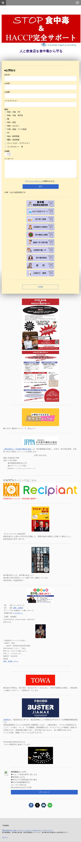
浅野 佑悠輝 (18, 608)
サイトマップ (48, 830)
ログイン (5, 837)
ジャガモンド (18, 613)
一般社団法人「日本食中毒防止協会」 (18, 449)
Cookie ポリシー (38, 830)
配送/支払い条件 (11, 830)
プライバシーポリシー (33, 181)
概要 (3, 830)
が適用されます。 (40, 181)
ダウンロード (44, 792)
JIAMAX (6, 720)
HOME (40, 287)
